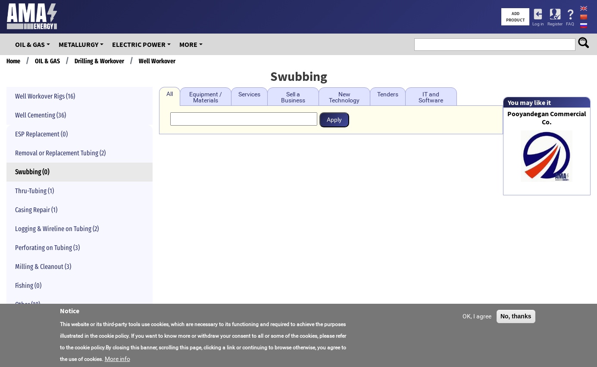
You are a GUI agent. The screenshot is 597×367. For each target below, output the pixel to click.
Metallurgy (78, 44)
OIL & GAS (30, 44)
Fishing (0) (28, 285)
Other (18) (27, 304)
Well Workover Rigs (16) (45, 96)
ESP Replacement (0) (41, 134)
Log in (538, 24)
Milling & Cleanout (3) (43, 266)
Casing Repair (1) (36, 210)
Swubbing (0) (32, 172)
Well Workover (157, 61)
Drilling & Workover (99, 61)
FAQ (570, 24)
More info (117, 361)
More (188, 44)
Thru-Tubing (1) (34, 191)
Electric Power (139, 44)
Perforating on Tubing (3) (47, 248)
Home (13, 61)
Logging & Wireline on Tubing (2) (57, 229)
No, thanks (515, 318)
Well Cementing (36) (40, 115)
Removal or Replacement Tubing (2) (60, 153)
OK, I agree (477, 318)
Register (555, 24)
